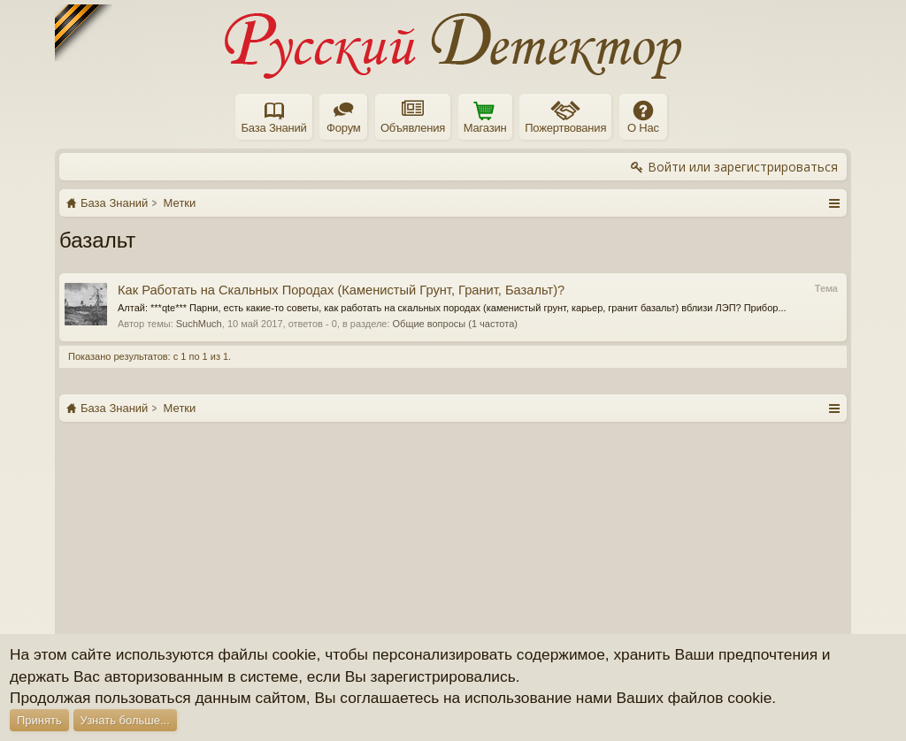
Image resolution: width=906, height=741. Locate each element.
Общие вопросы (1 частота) (455, 323)
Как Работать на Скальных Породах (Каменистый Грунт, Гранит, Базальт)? (341, 290)
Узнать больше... (125, 720)
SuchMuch (199, 323)
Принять (39, 720)
